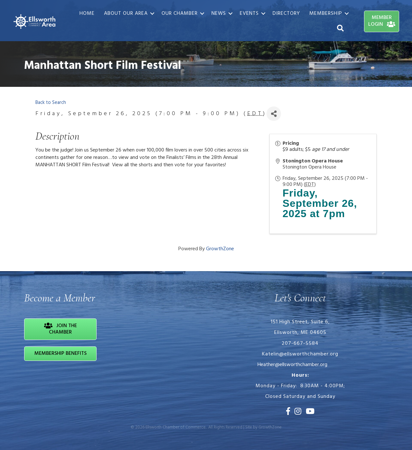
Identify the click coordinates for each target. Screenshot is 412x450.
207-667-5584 (300, 343)
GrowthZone (220, 249)
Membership (325, 13)
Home (87, 13)
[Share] (274, 113)
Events (249, 13)
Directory (286, 13)
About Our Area (126, 13)
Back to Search (50, 102)
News (218, 13)
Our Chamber (180, 13)
